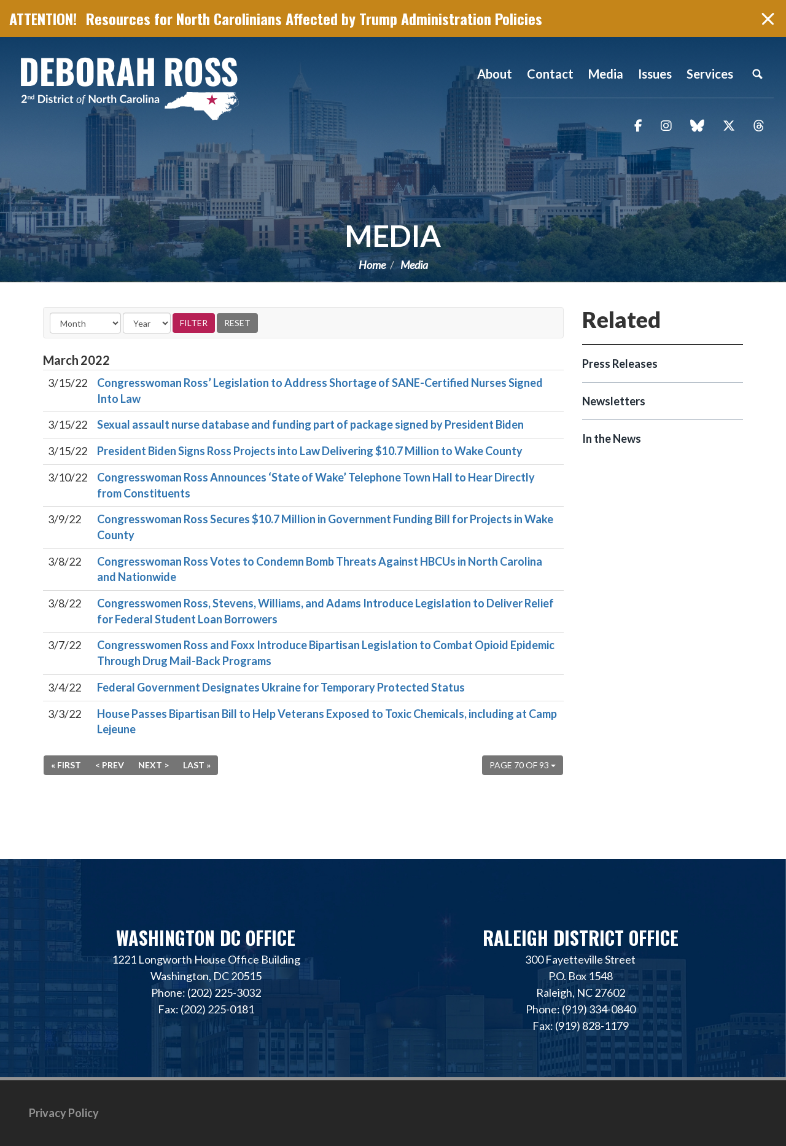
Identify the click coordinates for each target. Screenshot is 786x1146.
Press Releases (620, 363)
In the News (611, 438)
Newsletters (613, 401)
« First (66, 765)
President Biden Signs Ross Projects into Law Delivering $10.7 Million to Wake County (310, 451)
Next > (153, 765)
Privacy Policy (64, 1113)
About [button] (494, 73)
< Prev (109, 765)
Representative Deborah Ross (128, 87)
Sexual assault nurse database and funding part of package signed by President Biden (310, 424)
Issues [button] (655, 73)
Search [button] (757, 73)
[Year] (147, 323)
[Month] (85, 323)
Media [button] (605, 73)
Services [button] (710, 73)
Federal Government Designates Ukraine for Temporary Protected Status (281, 687)
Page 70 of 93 (522, 765)
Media (393, 235)
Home (372, 264)
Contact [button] (550, 73)
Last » (197, 765)
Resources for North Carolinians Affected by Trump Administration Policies (314, 18)
